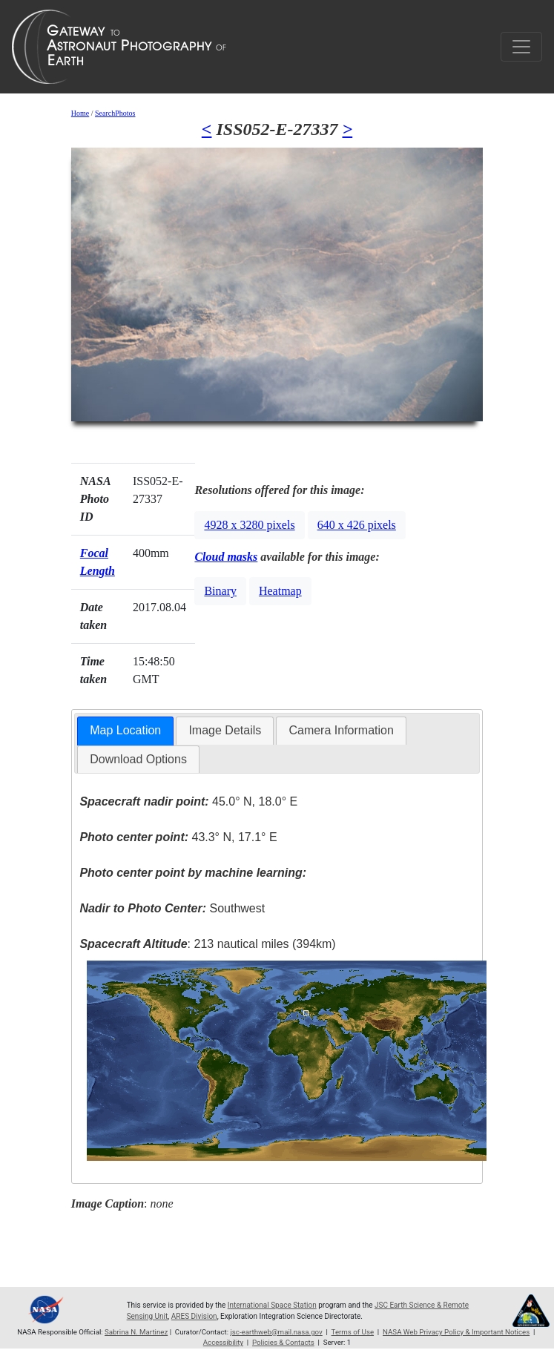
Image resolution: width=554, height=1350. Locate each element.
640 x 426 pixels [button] (356, 524)
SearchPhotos (115, 113)
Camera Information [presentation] (340, 730)
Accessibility (223, 1342)
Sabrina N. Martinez (136, 1332)
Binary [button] (220, 591)
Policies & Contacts (283, 1342)
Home (80, 113)
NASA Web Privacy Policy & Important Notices (456, 1332)
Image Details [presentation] (224, 730)
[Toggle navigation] (521, 47)
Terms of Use (353, 1332)
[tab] (125, 731)
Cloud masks (225, 556)
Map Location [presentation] (125, 730)
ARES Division (194, 1316)
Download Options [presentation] (138, 759)
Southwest (172, 908)
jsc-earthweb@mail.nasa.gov (276, 1332)
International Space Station (272, 1305)
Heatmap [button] (280, 591)
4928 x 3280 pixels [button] (249, 524)
